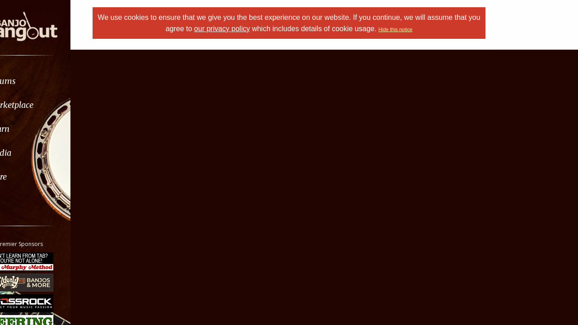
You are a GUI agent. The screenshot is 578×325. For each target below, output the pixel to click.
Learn (30, 129)
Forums (33, 81)
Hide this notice (423, 29)
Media (30, 153)
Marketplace (42, 105)
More (28, 177)
